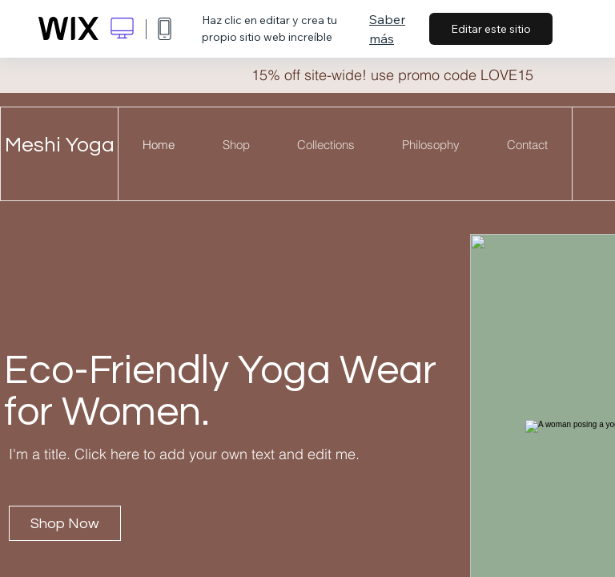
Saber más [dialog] (387, 28)
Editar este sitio (491, 29)
